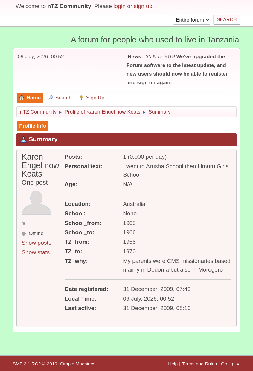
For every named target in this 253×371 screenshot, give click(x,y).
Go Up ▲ (230, 363)
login (119, 6)
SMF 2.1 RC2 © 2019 (35, 363)
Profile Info (32, 126)
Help (173, 363)
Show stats (36, 252)
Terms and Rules (199, 363)
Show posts (36, 243)
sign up (143, 6)
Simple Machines (77, 363)
